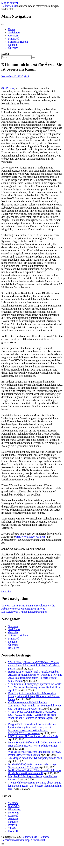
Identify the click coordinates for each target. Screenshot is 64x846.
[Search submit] (33, 57)
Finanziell (13, 38)
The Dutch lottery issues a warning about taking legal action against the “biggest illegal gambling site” (35, 785)
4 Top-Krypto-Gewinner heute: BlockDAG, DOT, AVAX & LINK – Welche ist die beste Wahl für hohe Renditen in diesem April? (32, 714)
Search (5, 53)
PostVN (12, 824)
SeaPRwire (14, 32)
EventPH (13, 831)
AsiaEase (13, 818)
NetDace (13, 821)
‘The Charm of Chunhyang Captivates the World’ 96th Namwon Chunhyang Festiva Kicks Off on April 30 (35, 687)
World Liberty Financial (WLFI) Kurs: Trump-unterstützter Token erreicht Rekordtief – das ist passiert (34, 665)
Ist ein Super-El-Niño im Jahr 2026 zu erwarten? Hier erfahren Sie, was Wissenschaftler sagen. (34, 744)
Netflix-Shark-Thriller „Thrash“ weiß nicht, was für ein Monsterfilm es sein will (34, 772)
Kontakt (12, 44)
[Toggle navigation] (2, 24)
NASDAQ (14, 806)
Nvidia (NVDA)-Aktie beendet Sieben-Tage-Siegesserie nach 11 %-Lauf (32, 766)
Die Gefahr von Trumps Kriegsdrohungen (24, 611)
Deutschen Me (9, 5)
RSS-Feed (13, 647)
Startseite (13, 626)
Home (11, 29)
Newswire (13, 812)
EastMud (13, 815)
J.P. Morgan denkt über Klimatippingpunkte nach (35, 757)
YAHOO (13, 803)
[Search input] (16, 57)
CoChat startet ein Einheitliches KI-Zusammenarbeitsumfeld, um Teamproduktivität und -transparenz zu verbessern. (34, 705)
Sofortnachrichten (18, 41)
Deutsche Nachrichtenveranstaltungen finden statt (25, 838)
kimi (26, 76)
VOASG (13, 827)
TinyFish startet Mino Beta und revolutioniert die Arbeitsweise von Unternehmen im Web (28, 607)
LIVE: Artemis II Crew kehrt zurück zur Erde (33, 736)
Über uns (13, 47)
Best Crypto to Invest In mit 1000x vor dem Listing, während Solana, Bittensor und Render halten (34, 696)
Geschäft (13, 35)
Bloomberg (14, 809)
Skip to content (9, 2)
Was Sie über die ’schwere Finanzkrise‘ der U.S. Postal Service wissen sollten (34, 753)
